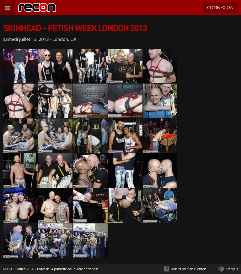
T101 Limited (16, 269)
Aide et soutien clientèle (188, 269)
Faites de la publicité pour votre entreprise (68, 269)
